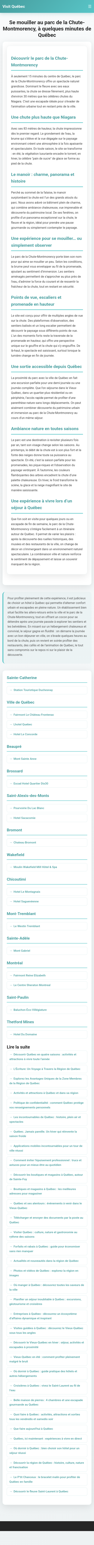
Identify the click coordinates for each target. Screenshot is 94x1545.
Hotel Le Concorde (26, 735)
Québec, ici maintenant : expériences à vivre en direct (49, 1451)
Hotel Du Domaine (26, 1038)
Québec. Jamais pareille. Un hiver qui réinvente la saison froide (44, 1139)
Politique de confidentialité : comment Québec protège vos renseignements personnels (42, 1110)
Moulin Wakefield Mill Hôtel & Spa (36, 869)
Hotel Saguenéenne (26, 904)
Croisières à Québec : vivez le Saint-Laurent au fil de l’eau (45, 1400)
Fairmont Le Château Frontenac (34, 715)
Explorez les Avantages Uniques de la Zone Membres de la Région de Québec (46, 1085)
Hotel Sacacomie (25, 819)
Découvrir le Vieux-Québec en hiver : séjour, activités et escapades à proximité (46, 1355)
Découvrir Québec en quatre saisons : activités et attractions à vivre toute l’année (43, 1061)
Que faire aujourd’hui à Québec (34, 1441)
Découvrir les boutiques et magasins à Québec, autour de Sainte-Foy (42, 1184)
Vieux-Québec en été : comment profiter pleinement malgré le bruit (45, 1370)
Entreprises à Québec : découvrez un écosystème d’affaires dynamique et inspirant (43, 1326)
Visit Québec (13, 6)
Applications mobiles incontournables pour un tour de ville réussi (46, 1154)
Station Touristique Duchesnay (34, 690)
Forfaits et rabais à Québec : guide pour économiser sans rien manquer (45, 1257)
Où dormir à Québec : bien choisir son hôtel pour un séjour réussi (45, 1463)
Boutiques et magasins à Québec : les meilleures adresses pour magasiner (43, 1198)
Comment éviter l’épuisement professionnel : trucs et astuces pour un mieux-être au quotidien (46, 1169)
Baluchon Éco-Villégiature (31, 1013)
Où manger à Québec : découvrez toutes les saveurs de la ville (45, 1296)
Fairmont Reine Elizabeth (30, 978)
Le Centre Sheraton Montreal (33, 988)
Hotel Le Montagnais (27, 894)
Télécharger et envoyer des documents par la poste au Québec (45, 1228)
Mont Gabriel (22, 953)
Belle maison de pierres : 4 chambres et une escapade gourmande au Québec (40, 1414)
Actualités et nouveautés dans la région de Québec (47, 1269)
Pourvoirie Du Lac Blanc (29, 809)
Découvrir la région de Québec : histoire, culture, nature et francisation (43, 1478)
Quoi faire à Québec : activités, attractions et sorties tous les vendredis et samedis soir (45, 1429)
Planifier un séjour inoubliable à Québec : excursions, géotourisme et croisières (46, 1311)
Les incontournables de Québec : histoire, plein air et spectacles (46, 1125)
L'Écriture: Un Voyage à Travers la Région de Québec (48, 1073)
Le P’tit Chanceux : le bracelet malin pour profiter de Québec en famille (45, 1493)
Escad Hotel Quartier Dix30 (31, 785)
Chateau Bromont (25, 844)
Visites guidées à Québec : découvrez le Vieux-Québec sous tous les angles (42, 1341)
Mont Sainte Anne (25, 760)
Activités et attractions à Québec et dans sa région (47, 1098)
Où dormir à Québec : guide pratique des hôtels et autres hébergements (44, 1385)
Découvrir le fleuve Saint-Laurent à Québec (42, 1505)
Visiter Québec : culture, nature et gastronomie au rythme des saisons (44, 1242)
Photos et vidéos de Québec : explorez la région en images (44, 1282)
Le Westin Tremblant (27, 929)
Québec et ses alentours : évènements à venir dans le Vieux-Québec (46, 1213)
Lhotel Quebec (23, 725)
